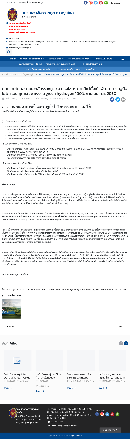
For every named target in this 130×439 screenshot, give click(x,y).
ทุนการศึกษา (91, 69)
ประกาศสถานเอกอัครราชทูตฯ (69, 69)
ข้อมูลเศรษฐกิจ (28, 74)
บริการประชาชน (56, 58)
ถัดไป (122, 326)
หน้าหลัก (12, 58)
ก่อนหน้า (9, 326)
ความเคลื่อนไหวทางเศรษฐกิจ (39, 69)
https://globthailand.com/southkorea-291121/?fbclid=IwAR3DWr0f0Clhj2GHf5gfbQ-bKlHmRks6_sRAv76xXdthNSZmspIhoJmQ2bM (66, 289)
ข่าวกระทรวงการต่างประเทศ (30, 63)
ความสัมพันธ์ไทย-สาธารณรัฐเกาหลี (62, 63)
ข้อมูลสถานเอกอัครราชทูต (32, 58)
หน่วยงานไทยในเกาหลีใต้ (93, 63)
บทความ (15, 74)
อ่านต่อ (8, 388)
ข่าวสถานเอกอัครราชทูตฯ (80, 58)
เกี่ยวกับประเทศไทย (105, 58)
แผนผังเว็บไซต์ (110, 429)
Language (117, 2)
